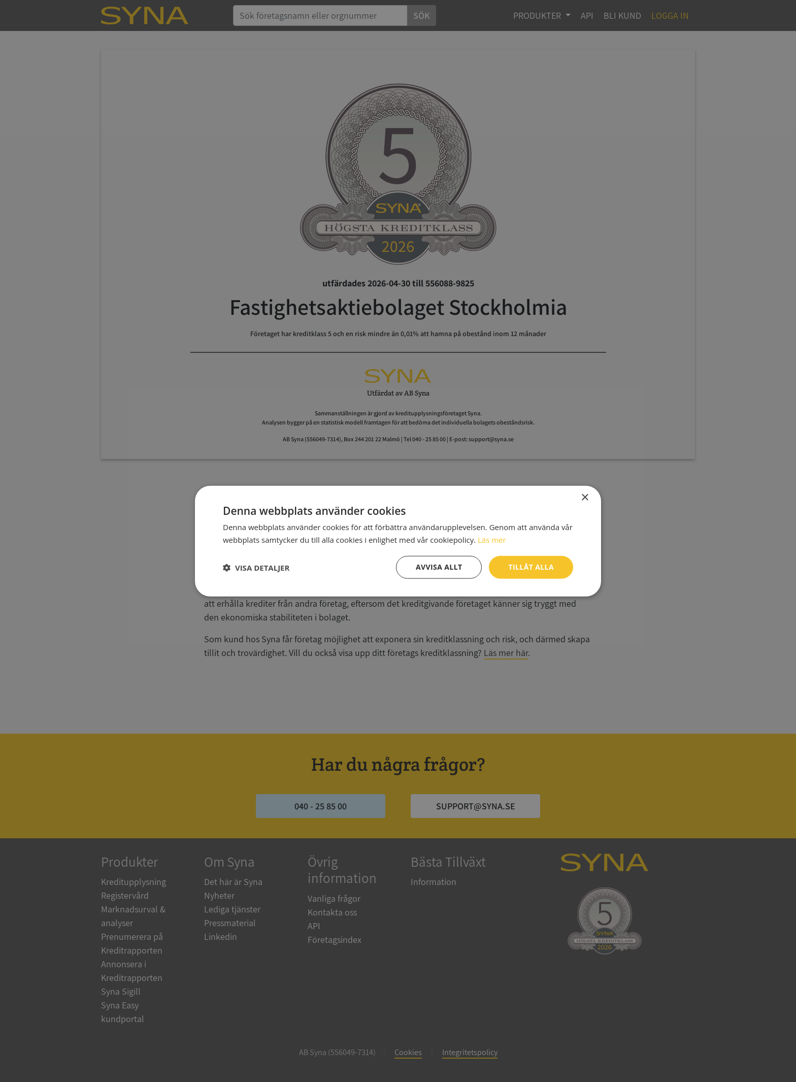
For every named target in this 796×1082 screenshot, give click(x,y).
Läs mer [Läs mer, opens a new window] (492, 539)
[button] (256, 567)
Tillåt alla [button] (531, 567)
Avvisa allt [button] (439, 567)
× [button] (584, 497)
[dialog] (398, 541)
